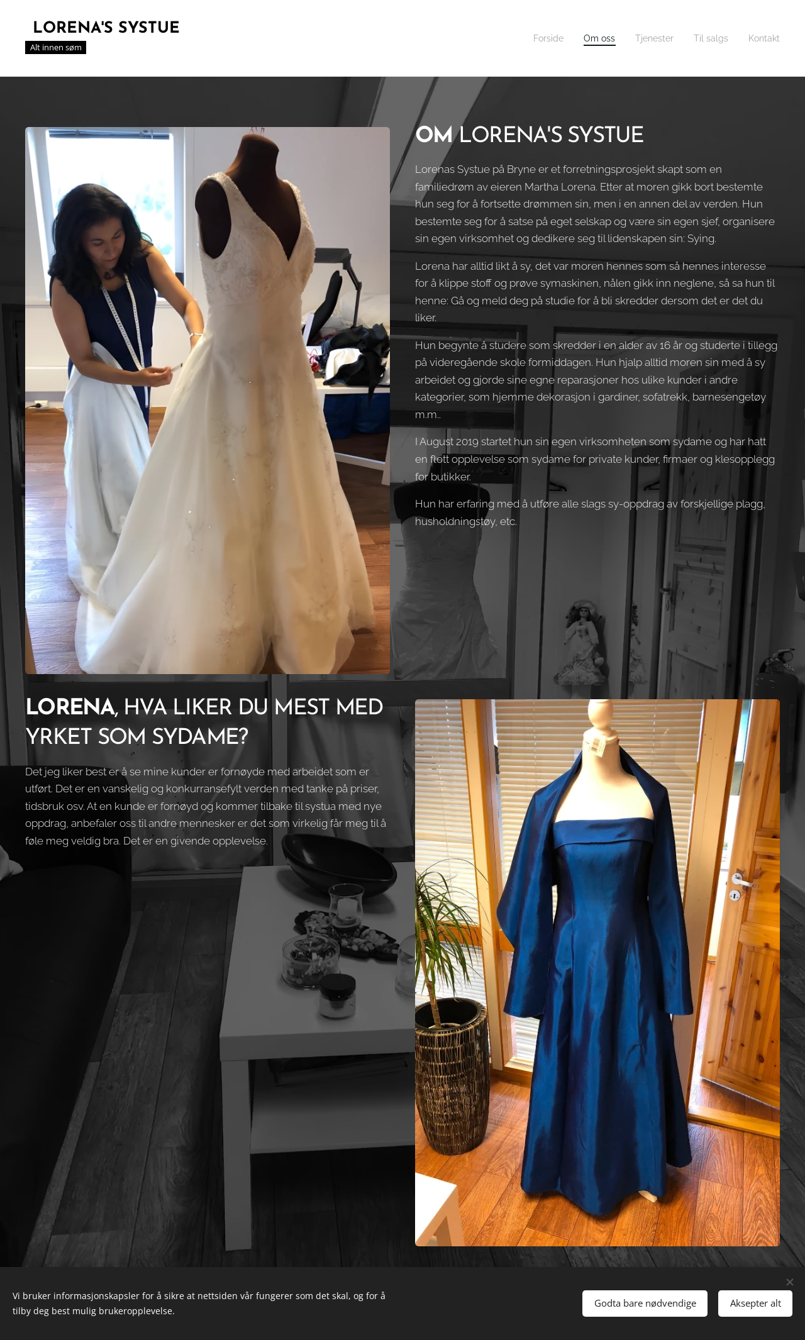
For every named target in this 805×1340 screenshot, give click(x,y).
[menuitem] (533, 38)
